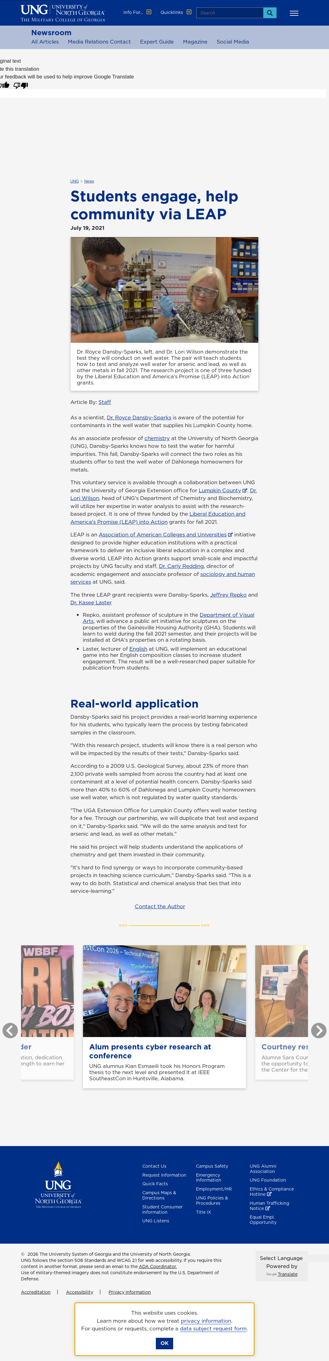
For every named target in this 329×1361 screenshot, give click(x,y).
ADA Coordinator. (158, 1266)
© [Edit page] (23, 1254)
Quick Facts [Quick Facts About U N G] (155, 1184)
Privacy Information (130, 1292)
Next (314, 1027)
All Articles (45, 41)
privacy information (206, 1321)
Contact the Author (160, 906)
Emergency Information (208, 1177)
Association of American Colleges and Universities (163, 534)
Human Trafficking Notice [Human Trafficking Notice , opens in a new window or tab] (269, 1206)
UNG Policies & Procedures (212, 1200)
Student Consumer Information (162, 1209)
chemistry (157, 438)
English (138, 649)
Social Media (233, 41)
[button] (295, 13)
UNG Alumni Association (263, 1168)
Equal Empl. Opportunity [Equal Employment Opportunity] (263, 1219)
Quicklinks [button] (176, 12)
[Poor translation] (20, 85)
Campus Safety (212, 1166)
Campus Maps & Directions (159, 1195)
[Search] (270, 12)
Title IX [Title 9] (203, 1212)
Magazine (195, 41)
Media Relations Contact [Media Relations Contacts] (99, 41)
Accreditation (36, 1292)
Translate (282, 1274)
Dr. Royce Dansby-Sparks (139, 417)
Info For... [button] (137, 12)
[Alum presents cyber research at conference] (164, 991)
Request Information (164, 1175)
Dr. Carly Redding (181, 566)
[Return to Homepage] (58, 1184)
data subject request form (213, 1328)
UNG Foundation (268, 1180)
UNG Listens (155, 1221)
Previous (5, 1027)
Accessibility (79, 1292)
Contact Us (154, 1166)
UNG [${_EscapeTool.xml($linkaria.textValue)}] (74, 181)
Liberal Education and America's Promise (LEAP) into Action (157, 518)
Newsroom (51, 32)
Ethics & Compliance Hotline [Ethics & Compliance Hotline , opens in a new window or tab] (272, 1191)
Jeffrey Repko (228, 595)
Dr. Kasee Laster (90, 602)
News (89, 181)
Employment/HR (214, 1189)
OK (164, 1343)
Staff (104, 402)
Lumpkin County (220, 490)
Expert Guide (157, 41)
